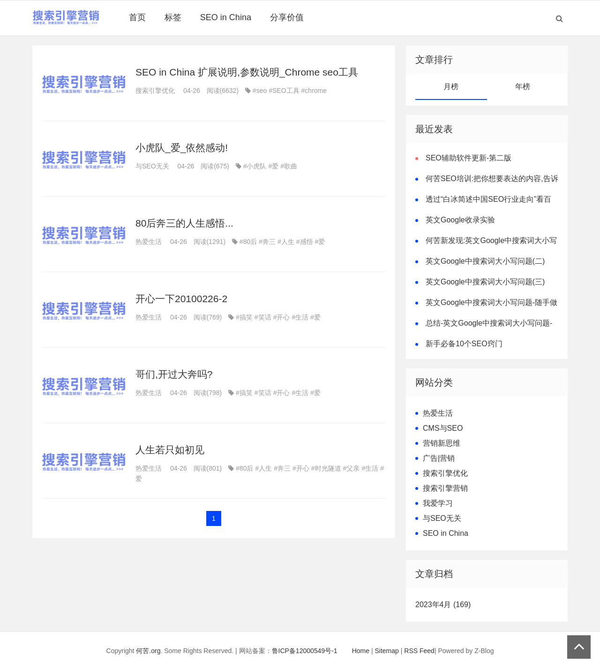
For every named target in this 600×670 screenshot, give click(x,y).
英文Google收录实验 (460, 220)
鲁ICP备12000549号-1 (305, 651)
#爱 (273, 166)
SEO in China (225, 17)
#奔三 (267, 241)
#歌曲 (288, 166)
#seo (260, 90)
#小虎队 (255, 166)
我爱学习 (438, 503)
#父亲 (351, 468)
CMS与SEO (443, 428)
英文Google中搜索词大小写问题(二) (485, 261)
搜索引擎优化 (155, 90)
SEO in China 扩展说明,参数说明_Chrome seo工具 (246, 72)
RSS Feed (419, 651)
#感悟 (304, 241)
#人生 (286, 241)
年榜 (522, 87)
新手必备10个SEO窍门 (464, 344)
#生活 (300, 317)
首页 (137, 17)
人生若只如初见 (169, 449)
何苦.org (148, 651)
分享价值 (287, 17)
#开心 (281, 317)
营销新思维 (441, 443)
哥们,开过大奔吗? (174, 374)
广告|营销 (439, 458)
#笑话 (263, 317)
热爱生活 (148, 241)
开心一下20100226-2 (181, 298)
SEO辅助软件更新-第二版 (468, 158)
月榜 (450, 87)
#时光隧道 (326, 468)
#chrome (314, 90)
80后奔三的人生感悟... (184, 223)
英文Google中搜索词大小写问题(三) (485, 282)
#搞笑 (244, 317)
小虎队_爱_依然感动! (181, 147)
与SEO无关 (152, 166)
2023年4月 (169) (443, 605)
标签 (173, 17)
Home (360, 651)
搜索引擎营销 (445, 488)
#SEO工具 (284, 90)
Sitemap (387, 651)
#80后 (248, 241)
